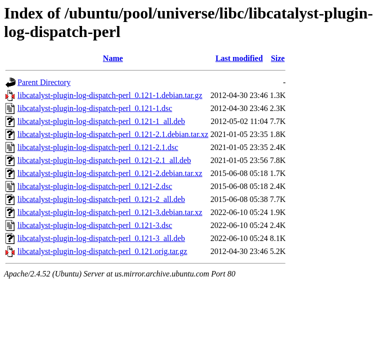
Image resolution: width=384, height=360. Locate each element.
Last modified (239, 58)
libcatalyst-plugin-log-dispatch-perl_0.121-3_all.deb (101, 238)
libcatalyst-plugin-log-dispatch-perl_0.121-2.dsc (95, 186)
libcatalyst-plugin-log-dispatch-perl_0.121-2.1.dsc (98, 147)
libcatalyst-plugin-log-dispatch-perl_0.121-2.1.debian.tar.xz (113, 134)
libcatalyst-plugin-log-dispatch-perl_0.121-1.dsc (95, 108)
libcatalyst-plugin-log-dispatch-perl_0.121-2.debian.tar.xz (110, 173)
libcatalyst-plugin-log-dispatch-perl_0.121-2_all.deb (101, 199)
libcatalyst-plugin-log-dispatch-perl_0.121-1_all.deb (101, 121)
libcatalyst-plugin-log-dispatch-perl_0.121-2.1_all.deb (104, 160)
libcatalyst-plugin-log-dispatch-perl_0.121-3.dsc (95, 225)
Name (113, 58)
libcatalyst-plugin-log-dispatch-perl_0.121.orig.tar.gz (102, 251)
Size (278, 58)
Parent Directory (44, 82)
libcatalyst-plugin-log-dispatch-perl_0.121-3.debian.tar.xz (110, 212)
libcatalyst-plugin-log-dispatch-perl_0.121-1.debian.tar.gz (110, 95)
